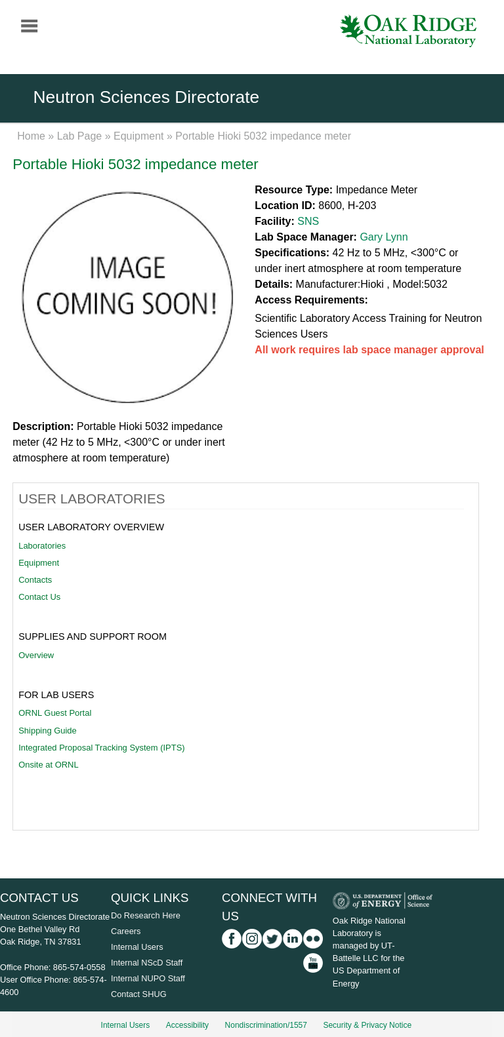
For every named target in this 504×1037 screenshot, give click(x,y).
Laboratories (42, 546)
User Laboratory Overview (91, 527)
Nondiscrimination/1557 (266, 1025)
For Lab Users (56, 695)
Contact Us (39, 597)
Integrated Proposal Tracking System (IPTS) (101, 748)
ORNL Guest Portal (54, 713)
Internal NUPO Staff (148, 978)
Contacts (35, 580)
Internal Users (137, 947)
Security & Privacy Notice (367, 1025)
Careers (126, 931)
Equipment (139, 136)
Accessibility (187, 1025)
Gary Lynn (384, 237)
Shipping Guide (47, 730)
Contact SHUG (139, 994)
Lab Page (79, 136)
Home (31, 136)
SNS (308, 221)
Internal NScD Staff (146, 963)
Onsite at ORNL (48, 765)
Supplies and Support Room (92, 636)
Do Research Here (145, 915)
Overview (36, 655)
